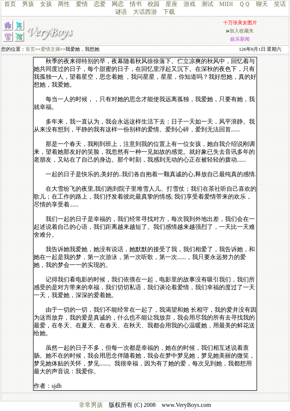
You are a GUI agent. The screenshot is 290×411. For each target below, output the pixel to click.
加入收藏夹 (241, 31)
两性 (64, 4)
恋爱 (100, 4)
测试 (207, 4)
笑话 (280, 4)
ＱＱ (244, 4)
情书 (136, 4)
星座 (172, 4)
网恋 (118, 4)
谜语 (121, 12)
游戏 (189, 4)
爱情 (82, 4)
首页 (10, 4)
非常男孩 (91, 405)
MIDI (226, 4)
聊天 (262, 4)
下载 (169, 12)
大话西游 (145, 12)
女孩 (46, 4)
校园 (154, 4)
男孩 (28, 4)
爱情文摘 (50, 49)
